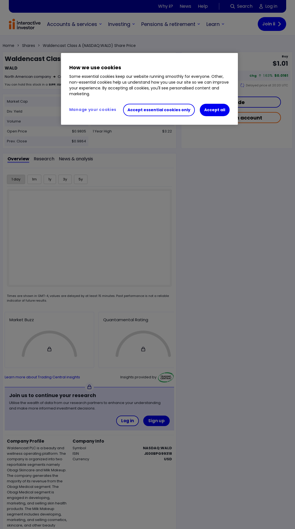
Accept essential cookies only (158, 110)
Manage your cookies (92, 109)
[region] (149, 89)
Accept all (214, 110)
